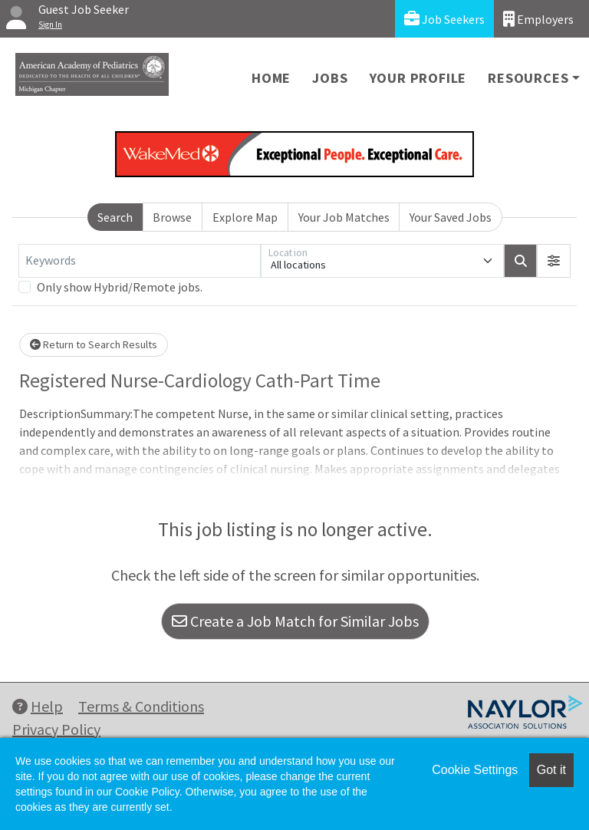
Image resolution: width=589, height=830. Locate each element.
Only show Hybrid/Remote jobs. (119, 287)
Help (37, 706)
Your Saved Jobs (451, 217)
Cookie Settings (475, 769)
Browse (172, 217)
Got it (551, 769)
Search (115, 217)
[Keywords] (139, 261)
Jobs (329, 78)
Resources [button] (528, 78)
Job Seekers (444, 18)
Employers (538, 18)
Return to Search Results (93, 344)
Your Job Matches (344, 217)
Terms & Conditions (141, 706)
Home (271, 78)
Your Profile (418, 78)
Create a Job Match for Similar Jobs (295, 621)
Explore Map (245, 217)
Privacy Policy (56, 729)
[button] (554, 261)
